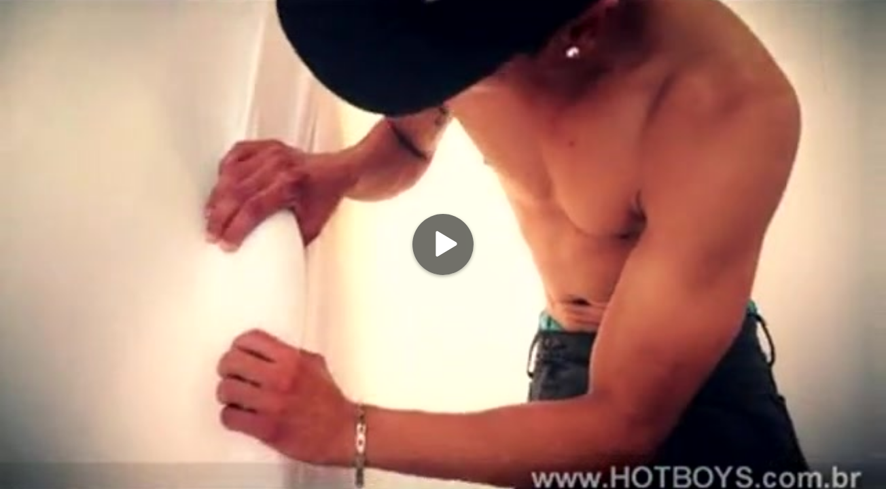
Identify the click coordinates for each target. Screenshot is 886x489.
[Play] (443, 244)
